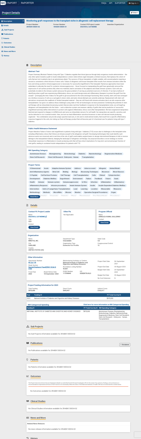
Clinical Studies (8, 47)
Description (12, 21)
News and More (8, 51)
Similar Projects (8, 60)
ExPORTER (120, 3)
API (110, 3)
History (5, 56)
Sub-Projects (7, 30)
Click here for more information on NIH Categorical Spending (106, 304)
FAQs (103, 3)
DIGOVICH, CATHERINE (37, 217)
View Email (34, 227)
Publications (7, 34)
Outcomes (6, 43)
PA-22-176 (32, 263)
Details (5, 25)
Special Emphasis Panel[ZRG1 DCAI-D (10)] (42, 268)
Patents (5, 38)
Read (34, 197)
